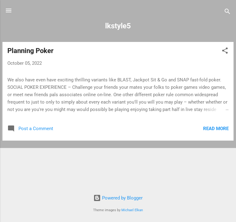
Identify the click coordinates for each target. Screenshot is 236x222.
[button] (225, 51)
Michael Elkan (132, 210)
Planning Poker (30, 51)
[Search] (227, 12)
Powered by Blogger (118, 198)
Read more (216, 128)
